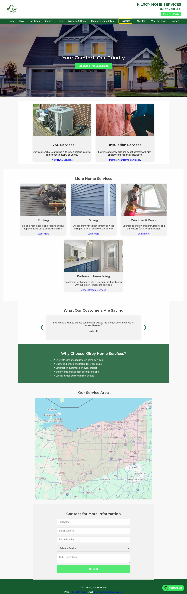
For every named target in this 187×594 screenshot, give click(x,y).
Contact (175, 21)
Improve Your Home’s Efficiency (125, 159)
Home (11, 21)
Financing (125, 21)
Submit (93, 573)
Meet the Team (158, 21)
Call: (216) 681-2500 (170, 9)
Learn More (43, 237)
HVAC (22, 21)
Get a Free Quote (171, 14)
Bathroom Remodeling (102, 21)
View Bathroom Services (93, 293)
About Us (141, 21)
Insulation (35, 21)
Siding (60, 21)
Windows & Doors (77, 21)
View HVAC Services (62, 159)
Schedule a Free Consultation (93, 65)
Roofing (48, 21)
